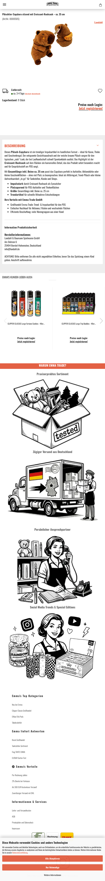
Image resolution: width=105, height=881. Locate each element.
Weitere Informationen (52, 875)
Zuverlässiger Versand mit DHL (23, 793)
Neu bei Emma (17, 704)
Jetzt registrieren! (91, 108)
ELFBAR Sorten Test (19, 757)
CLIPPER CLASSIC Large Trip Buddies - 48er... (79, 323)
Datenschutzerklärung (20, 852)
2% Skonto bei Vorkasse (21, 781)
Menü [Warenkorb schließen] (4, 4)
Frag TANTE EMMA (18, 751)
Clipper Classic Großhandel (21, 710)
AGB (13, 816)
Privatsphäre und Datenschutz (22, 822)
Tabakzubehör (17, 722)
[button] (100, 320)
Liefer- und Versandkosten (21, 810)
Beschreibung (14, 145)
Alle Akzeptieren (52, 858)
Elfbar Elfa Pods (17, 716)
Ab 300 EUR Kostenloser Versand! (24, 787)
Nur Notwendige (52, 867)
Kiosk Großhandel (18, 739)
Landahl (98, 22)
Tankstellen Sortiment (20, 745)
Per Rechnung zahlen (19, 775)
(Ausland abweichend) (32, 94)
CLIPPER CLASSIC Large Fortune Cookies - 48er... (26, 323)
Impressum (16, 828)
